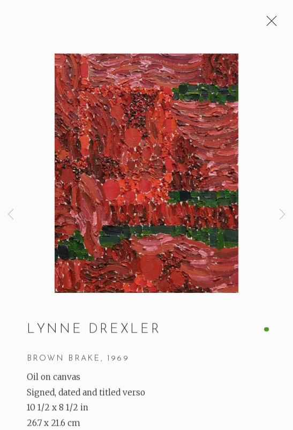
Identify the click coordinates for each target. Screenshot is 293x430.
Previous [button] (10, 214)
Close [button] (269, 24)
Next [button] (282, 214)
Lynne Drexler (94, 331)
